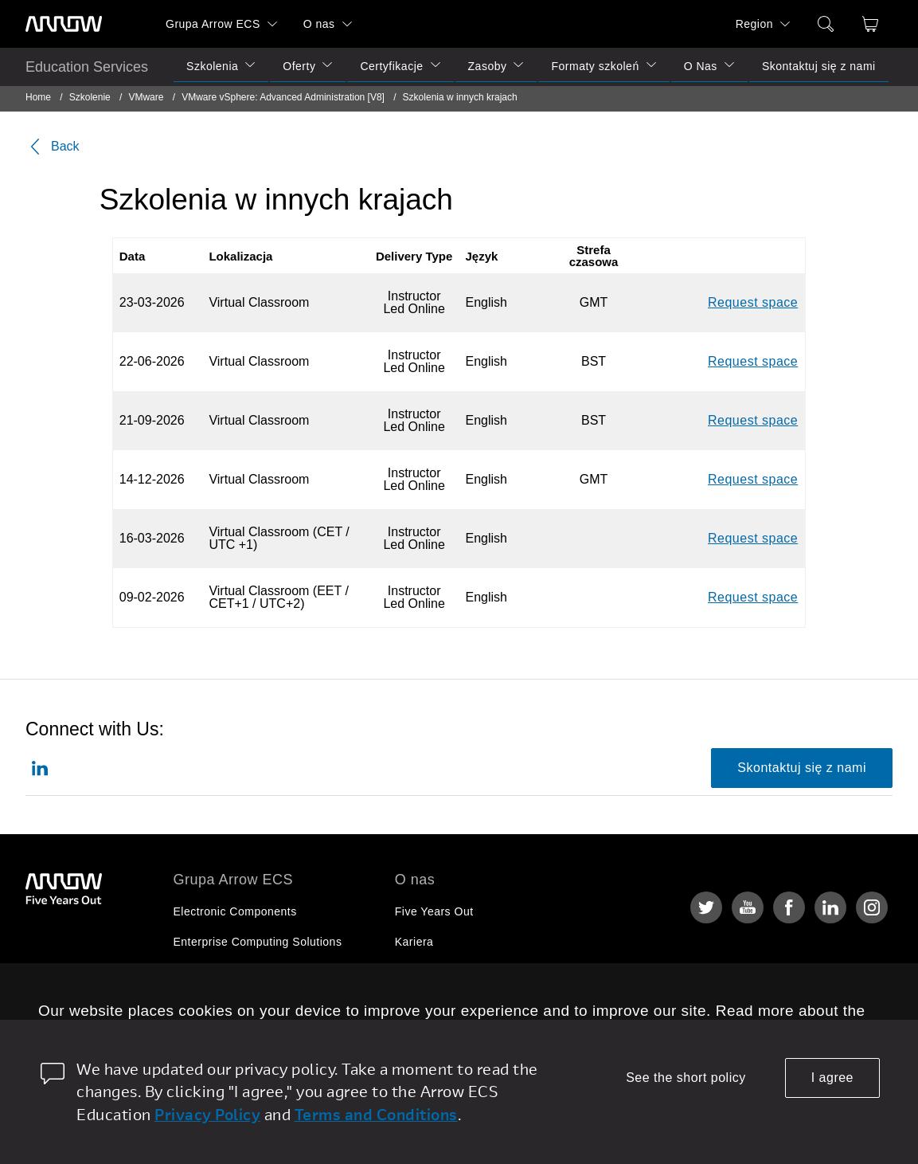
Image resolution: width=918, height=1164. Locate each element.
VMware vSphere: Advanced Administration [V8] (284, 97)
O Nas (700, 66)
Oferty (299, 66)
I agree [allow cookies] (832, 1077)
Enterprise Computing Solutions (258, 941)
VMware (145, 97)
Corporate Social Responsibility (478, 972)
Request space (753, 302)
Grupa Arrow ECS (213, 24)
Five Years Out (434, 911)
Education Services (86, 67)
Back (52, 146)
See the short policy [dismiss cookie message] (686, 1077)
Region (754, 24)
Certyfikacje (391, 66)
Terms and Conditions (376, 1114)
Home (38, 97)
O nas (319, 24)
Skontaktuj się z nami (819, 66)
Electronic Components (235, 911)
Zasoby (487, 66)
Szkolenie (90, 97)
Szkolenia (212, 66)
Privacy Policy (207, 1114)
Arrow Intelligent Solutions (243, 972)
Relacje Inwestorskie (450, 1002)
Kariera (414, 941)
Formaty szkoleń (595, 66)
